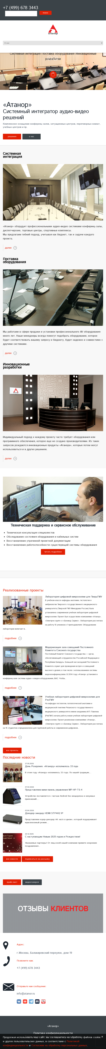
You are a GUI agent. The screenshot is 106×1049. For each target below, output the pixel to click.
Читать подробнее (53, 551)
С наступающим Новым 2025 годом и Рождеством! (52, 836)
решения (12, 136)
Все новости (12, 859)
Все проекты (12, 750)
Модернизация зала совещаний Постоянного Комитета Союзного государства (69, 649)
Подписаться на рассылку (37, 859)
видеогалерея (32, 882)
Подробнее (54, 70)
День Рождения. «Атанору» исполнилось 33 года (51, 766)
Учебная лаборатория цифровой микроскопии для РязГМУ (72, 698)
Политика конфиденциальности (53, 1033)
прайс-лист (12, 882)
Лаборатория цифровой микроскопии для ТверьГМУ (73, 596)
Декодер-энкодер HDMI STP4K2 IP (44, 813)
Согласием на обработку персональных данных (59, 1045)
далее (8, 247)
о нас (31, 136)
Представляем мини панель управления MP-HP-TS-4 (53, 790)
